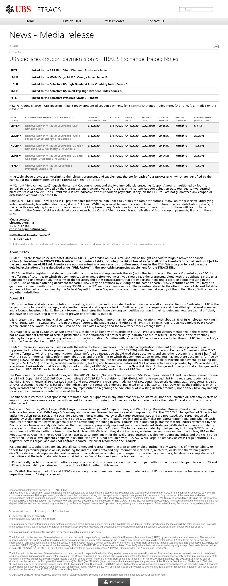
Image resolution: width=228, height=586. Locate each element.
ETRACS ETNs (59, 490)
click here (95, 532)
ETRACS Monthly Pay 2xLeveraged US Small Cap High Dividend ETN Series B (54, 157)
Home (30, 21)
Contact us (156, 21)
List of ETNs (72, 21)
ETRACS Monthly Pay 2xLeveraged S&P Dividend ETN (51, 127)
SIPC (200, 526)
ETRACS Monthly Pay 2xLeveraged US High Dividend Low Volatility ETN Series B (54, 147)
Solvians (93, 574)
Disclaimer (16, 516)
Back (15, 46)
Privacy (41, 511)
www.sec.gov (160, 500)
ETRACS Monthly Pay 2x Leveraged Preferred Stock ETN (48, 167)
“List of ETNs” (94, 179)
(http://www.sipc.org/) (72, 341)
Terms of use (19, 511)
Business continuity (34, 516)
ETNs (160, 264)
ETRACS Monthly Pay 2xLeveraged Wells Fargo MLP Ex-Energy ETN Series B (52, 137)
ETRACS (136, 105)
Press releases (114, 21)
